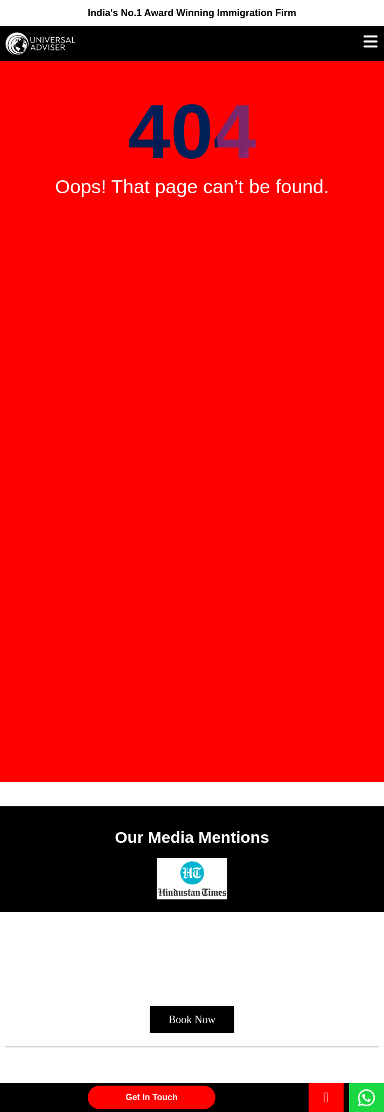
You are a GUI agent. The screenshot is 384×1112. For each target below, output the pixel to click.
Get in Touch (151, 1097)
